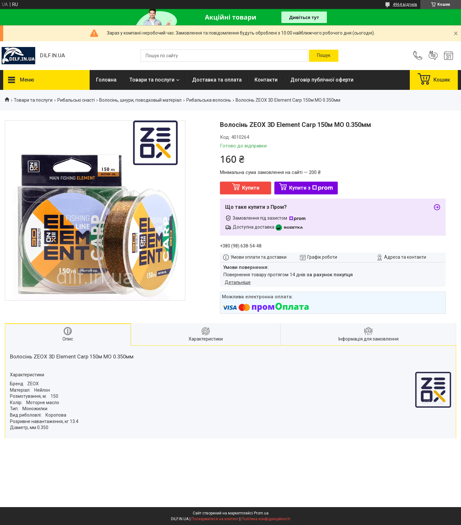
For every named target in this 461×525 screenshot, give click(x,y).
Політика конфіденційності (265, 519)
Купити (250, 188)
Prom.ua (261, 513)
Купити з (311, 188)
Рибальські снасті (76, 100)
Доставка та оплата (217, 80)
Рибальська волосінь (208, 100)
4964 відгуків (405, 4)
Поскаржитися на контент (215, 519)
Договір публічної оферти (321, 80)
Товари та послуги (151, 80)
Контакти (266, 80)
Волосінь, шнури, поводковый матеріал (140, 100)
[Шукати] (323, 56)
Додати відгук (433, 55)
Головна (106, 80)
